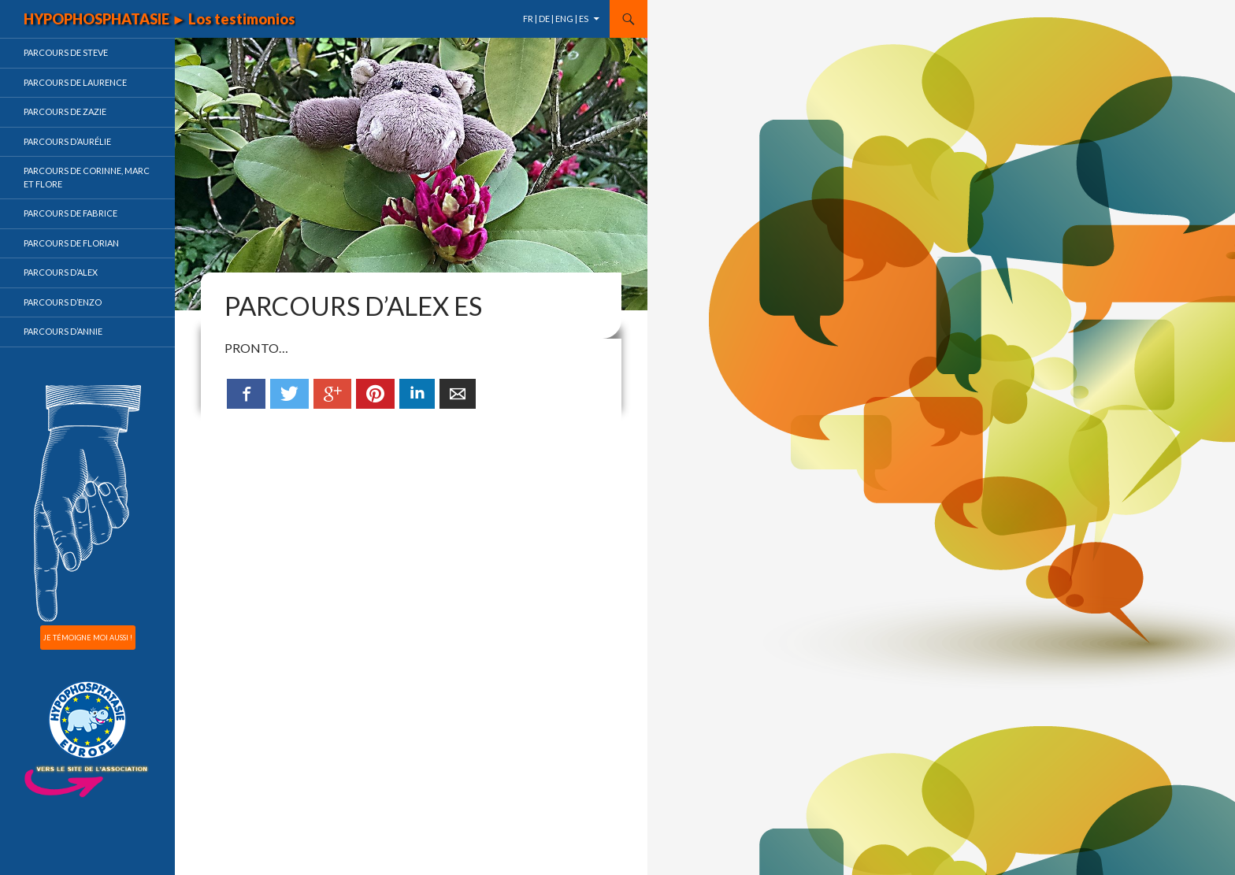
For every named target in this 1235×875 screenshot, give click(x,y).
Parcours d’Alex (61, 272)
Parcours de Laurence (75, 82)
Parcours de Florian (71, 243)
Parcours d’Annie (63, 331)
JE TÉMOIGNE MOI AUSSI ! (87, 637)
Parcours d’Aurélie (67, 141)
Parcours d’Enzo (63, 302)
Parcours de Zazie (65, 111)
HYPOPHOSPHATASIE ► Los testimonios (159, 19)
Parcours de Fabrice (70, 213)
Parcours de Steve (66, 52)
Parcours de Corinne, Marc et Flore (87, 177)
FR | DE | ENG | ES (555, 18)
